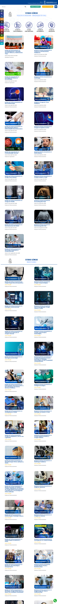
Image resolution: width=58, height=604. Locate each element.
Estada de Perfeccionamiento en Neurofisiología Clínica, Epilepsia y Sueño (14, 462)
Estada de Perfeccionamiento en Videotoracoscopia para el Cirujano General (13, 332)
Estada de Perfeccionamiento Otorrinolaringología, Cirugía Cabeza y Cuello (42, 307)
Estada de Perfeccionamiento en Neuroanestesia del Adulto (13, 225)
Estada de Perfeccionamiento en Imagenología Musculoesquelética (14, 282)
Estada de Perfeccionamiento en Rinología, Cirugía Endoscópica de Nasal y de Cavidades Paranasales (14, 591)
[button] (35, 7)
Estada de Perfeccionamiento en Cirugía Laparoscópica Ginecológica (43, 332)
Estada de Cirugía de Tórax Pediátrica (41, 103)
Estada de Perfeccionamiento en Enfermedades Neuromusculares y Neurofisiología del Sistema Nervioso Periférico (14, 386)
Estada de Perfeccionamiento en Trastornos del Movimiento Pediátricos (43, 51)
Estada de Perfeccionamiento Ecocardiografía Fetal (42, 201)
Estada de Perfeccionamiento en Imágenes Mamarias (43, 486)
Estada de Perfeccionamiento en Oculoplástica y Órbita (13, 411)
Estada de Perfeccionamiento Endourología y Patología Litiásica (14, 515)
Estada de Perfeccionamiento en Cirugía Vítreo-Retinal (13, 177)
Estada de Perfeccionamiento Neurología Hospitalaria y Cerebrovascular (13, 250)
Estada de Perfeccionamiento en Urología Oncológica (43, 385)
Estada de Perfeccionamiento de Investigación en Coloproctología (43, 539)
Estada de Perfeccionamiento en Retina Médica (43, 152)
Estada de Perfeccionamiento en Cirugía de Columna (43, 515)
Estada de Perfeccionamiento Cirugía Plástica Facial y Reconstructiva (42, 565)
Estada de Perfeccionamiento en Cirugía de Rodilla (13, 201)
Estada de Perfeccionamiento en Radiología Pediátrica (43, 461)
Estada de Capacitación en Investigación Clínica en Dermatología (12, 78)
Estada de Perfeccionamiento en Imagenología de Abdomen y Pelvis (13, 540)
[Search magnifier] (25, 7)
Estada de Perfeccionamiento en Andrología (43, 77)
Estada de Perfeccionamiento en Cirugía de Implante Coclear (43, 127)
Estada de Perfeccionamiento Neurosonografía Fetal (42, 225)
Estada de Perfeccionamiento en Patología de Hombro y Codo (43, 411)
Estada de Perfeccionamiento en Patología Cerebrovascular (13, 306)
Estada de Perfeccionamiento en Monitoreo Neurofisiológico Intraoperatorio (13, 565)
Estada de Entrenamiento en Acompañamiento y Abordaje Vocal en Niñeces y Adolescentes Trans (14, 52)
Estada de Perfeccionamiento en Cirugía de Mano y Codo (43, 177)
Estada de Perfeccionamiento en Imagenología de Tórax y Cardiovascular (43, 591)
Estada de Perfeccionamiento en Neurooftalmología (13, 103)
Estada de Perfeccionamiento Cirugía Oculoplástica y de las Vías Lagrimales (14, 436)
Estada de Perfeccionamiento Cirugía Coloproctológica (42, 282)
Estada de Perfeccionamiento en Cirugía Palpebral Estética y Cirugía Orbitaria (43, 436)
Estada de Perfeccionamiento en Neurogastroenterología (13, 357)
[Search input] (13, 7)
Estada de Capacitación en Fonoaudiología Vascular (12, 152)
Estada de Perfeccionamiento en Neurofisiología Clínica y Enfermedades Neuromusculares (14, 127)
